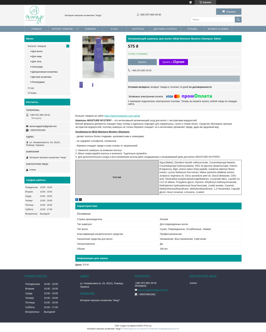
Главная (36, 29)
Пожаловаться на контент (135, 329)
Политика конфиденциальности (164, 329)
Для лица (37, 56)
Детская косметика (41, 77)
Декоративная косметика (45, 72)
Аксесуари (37, 66)
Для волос (37, 51)
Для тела (36, 61)
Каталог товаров (62, 29)
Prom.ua (147, 326)
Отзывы (192, 29)
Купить (142, 62)
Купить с (173, 62)
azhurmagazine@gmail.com (43, 126)
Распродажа (38, 82)
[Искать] (238, 20)
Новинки (90, 29)
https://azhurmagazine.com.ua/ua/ (122, 115)
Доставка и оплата (165, 29)
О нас (114, 29)
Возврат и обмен (218, 29)
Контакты (138, 29)
